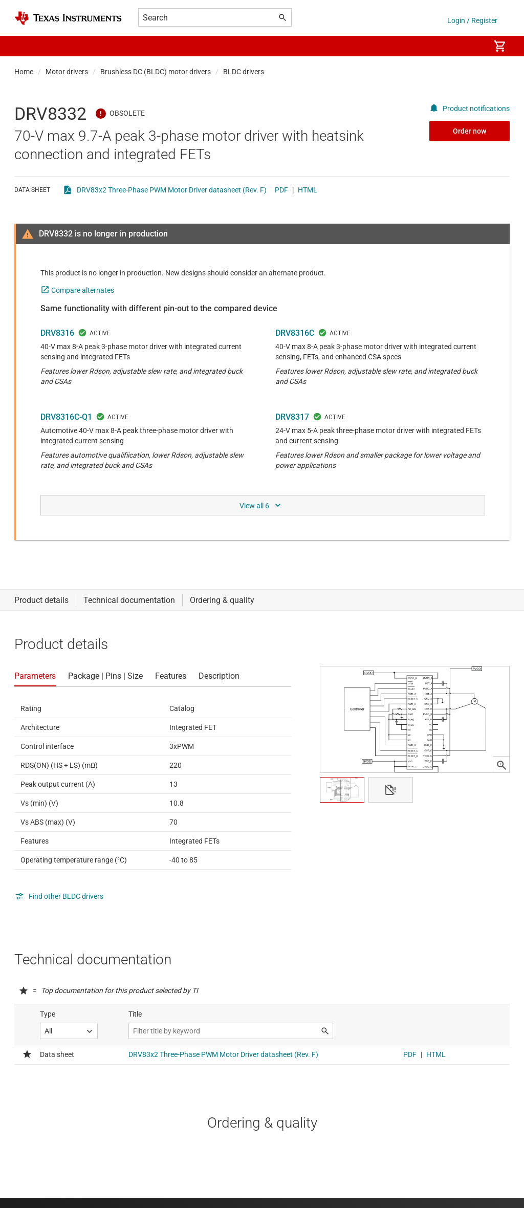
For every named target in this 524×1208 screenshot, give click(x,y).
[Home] (68, 18)
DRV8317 (292, 417)
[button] (24, 46)
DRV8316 (57, 333)
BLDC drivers (243, 72)
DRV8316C (294, 333)
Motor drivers (67, 72)
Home (23, 72)
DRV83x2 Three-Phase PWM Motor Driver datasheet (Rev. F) (172, 190)
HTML (307, 190)
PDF (281, 190)
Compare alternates (82, 290)
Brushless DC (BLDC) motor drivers (155, 72)
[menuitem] (470, 46)
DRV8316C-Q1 (66, 417)
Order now (469, 131)
